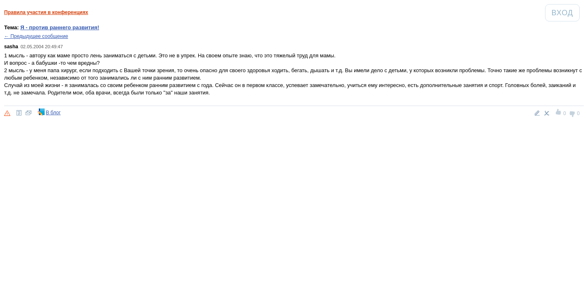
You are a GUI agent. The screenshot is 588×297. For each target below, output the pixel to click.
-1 (572, 113)
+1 (559, 113)
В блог (53, 113)
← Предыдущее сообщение (36, 36)
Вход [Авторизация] (565, 12)
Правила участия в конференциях (46, 12)
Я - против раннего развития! (59, 27)
